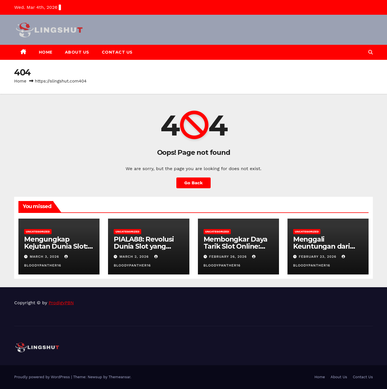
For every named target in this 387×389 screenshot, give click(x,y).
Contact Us (117, 52)
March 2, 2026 (134, 257)
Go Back (193, 182)
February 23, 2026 (318, 257)
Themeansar (119, 377)
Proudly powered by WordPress (42, 377)
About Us (77, 52)
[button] (370, 52)
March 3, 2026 (45, 257)
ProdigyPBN (61, 302)
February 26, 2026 (228, 257)
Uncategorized (38, 231)
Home (45, 52)
